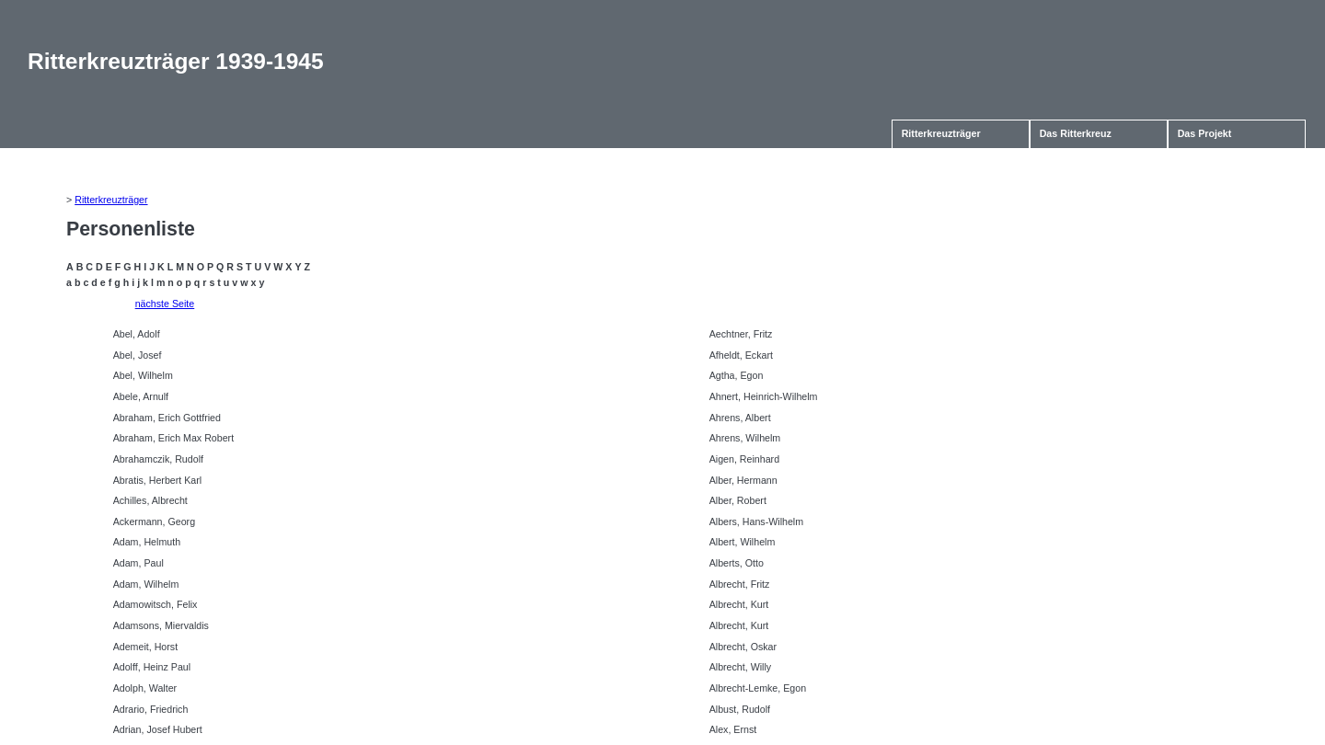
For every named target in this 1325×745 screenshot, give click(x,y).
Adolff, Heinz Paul (152, 666)
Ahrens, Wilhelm (745, 437)
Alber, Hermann (743, 480)
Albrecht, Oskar (743, 646)
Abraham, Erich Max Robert (173, 437)
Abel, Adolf (136, 333)
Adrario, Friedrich (151, 709)
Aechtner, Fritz (741, 333)
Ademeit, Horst (145, 646)
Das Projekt (1205, 133)
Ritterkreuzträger (941, 133)
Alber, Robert (737, 500)
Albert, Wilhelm (742, 541)
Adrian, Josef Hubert (157, 729)
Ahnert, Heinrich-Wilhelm (763, 396)
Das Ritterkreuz (1076, 133)
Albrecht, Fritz (739, 584)
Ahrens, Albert (740, 417)
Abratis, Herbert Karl (157, 480)
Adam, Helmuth (146, 541)
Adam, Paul (138, 562)
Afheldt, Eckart (741, 355)
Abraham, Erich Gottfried (167, 417)
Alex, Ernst (733, 729)
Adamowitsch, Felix (155, 604)
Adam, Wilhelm (146, 584)
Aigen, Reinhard (744, 458)
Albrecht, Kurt (739, 604)
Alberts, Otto (736, 562)
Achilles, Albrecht (150, 500)
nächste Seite (165, 303)
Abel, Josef (137, 355)
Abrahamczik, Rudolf (158, 458)
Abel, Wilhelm (143, 375)
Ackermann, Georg (154, 521)
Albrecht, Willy (740, 666)
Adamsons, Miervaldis (161, 625)
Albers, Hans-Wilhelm (756, 521)
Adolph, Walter (145, 687)
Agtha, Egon (736, 375)
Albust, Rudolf (739, 709)
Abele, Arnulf (140, 396)
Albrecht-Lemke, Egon (757, 687)
